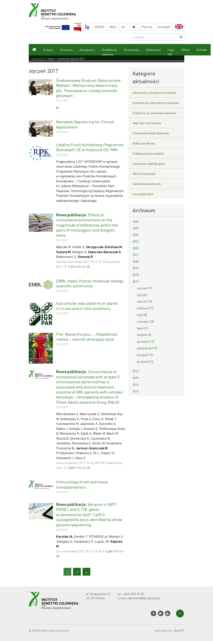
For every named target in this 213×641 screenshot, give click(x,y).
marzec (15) (144, 301)
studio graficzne (169, 631)
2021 (136, 255)
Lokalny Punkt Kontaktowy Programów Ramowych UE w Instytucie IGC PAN (90, 147)
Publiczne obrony (144, 143)
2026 (136, 221)
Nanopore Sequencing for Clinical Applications (85, 124)
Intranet (163, 26)
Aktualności (87, 50)
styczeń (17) (144, 288)
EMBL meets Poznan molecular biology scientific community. (89, 283)
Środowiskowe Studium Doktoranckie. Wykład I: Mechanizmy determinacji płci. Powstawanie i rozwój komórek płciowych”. (89, 88)
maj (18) (142, 315)
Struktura (66, 50)
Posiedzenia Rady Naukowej (151, 133)
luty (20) (142, 295)
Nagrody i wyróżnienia (147, 123)
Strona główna (34, 49)
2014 (136, 384)
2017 (136, 281)
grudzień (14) (145, 361)
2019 (136, 268)
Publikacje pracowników (148, 153)
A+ (124, 26)
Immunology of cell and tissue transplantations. (82, 484)
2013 (136, 391)
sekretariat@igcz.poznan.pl (143, 598)
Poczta (146, 26)
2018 (136, 275)
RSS (113, 26)
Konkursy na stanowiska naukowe (154, 113)
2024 (136, 234)
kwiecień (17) (145, 308)
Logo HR (171, 52)
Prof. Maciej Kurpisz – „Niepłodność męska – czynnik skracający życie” (87, 337)
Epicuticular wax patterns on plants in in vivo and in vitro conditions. (87, 306)
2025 (136, 228)
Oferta (185, 50)
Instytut (48, 50)
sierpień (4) (144, 335)
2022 (136, 248)
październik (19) (147, 348)
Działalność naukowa (109, 52)
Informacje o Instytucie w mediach (154, 92)
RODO (99, 26)
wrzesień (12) (145, 341)
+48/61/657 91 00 (133, 594)
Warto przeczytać (144, 173)
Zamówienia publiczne (147, 184)
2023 (136, 241)
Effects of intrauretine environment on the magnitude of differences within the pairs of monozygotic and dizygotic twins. (87, 225)
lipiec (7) (142, 328)
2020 (136, 261)
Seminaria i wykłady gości (149, 163)
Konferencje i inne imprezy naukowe (156, 103)
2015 (136, 378)
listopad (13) (145, 355)
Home (51, 58)
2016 (136, 371)
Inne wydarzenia (143, 194)
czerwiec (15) (145, 321)
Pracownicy (131, 50)
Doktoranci (153, 50)
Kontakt (202, 50)
